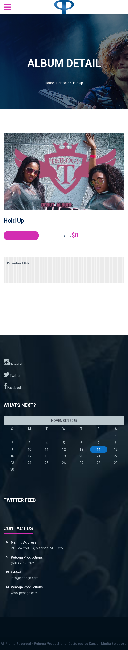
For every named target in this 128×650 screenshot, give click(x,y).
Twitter (12, 374)
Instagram (14, 362)
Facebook (13, 386)
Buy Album (21, 235)
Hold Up (77, 83)
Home (49, 83)
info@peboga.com (24, 578)
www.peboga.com (24, 593)
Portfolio (62, 83)
